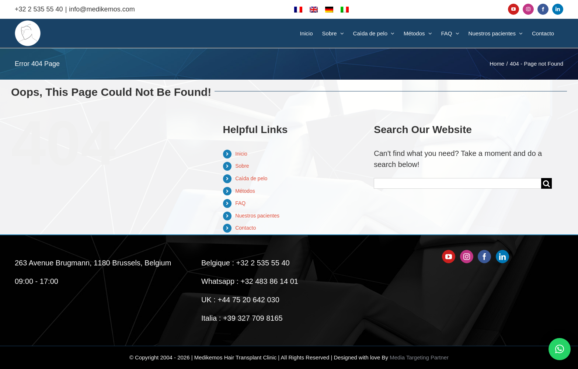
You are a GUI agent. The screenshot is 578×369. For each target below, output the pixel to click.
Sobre (242, 166)
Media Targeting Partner (419, 357)
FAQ (240, 203)
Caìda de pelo (251, 178)
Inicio (241, 154)
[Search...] (457, 183)
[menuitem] (298, 9)
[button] (560, 349)
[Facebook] (484, 256)
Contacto (245, 228)
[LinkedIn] (502, 256)
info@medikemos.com (102, 9)
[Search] (546, 183)
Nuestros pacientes (257, 216)
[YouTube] (448, 256)
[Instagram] (466, 256)
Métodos (245, 191)
